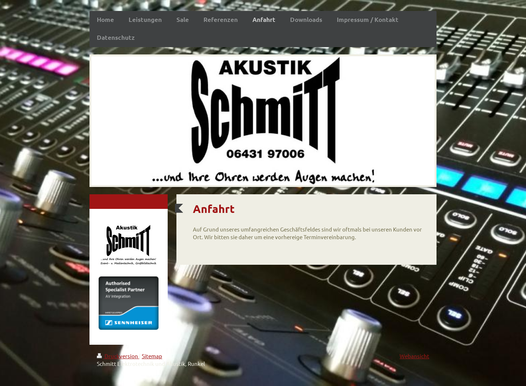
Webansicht (414, 355)
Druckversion (118, 355)
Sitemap (152, 355)
